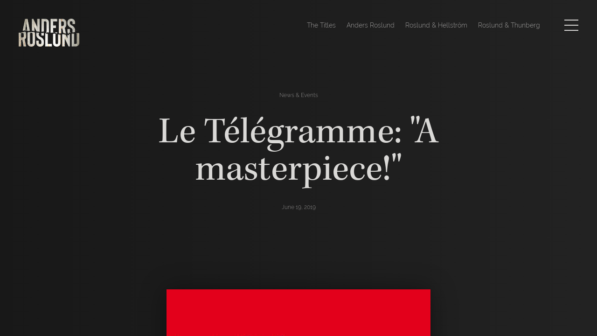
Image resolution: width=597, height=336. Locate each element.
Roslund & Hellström (436, 25)
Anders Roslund (371, 25)
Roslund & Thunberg (509, 25)
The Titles (321, 25)
